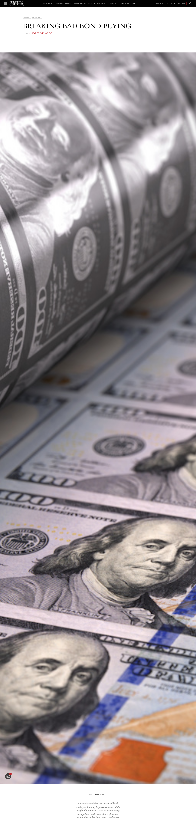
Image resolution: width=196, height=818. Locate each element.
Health (91, 3)
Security (112, 3)
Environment (80, 3)
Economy (59, 3)
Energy (68, 3)
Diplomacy (47, 3)
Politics (101, 3)
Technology (123, 3)
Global (27, 17)
